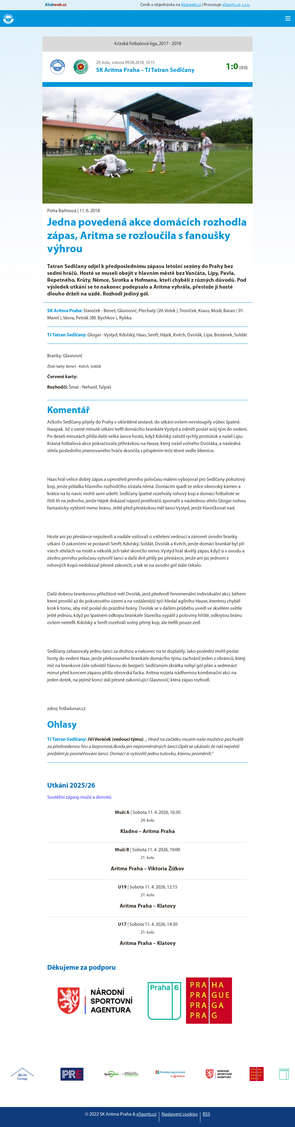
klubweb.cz (191, 5)
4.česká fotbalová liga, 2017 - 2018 (147, 43)
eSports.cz (146, 1114)
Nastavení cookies (180, 1114)
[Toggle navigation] (288, 18)
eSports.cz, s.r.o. (236, 5)
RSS (206, 1114)
